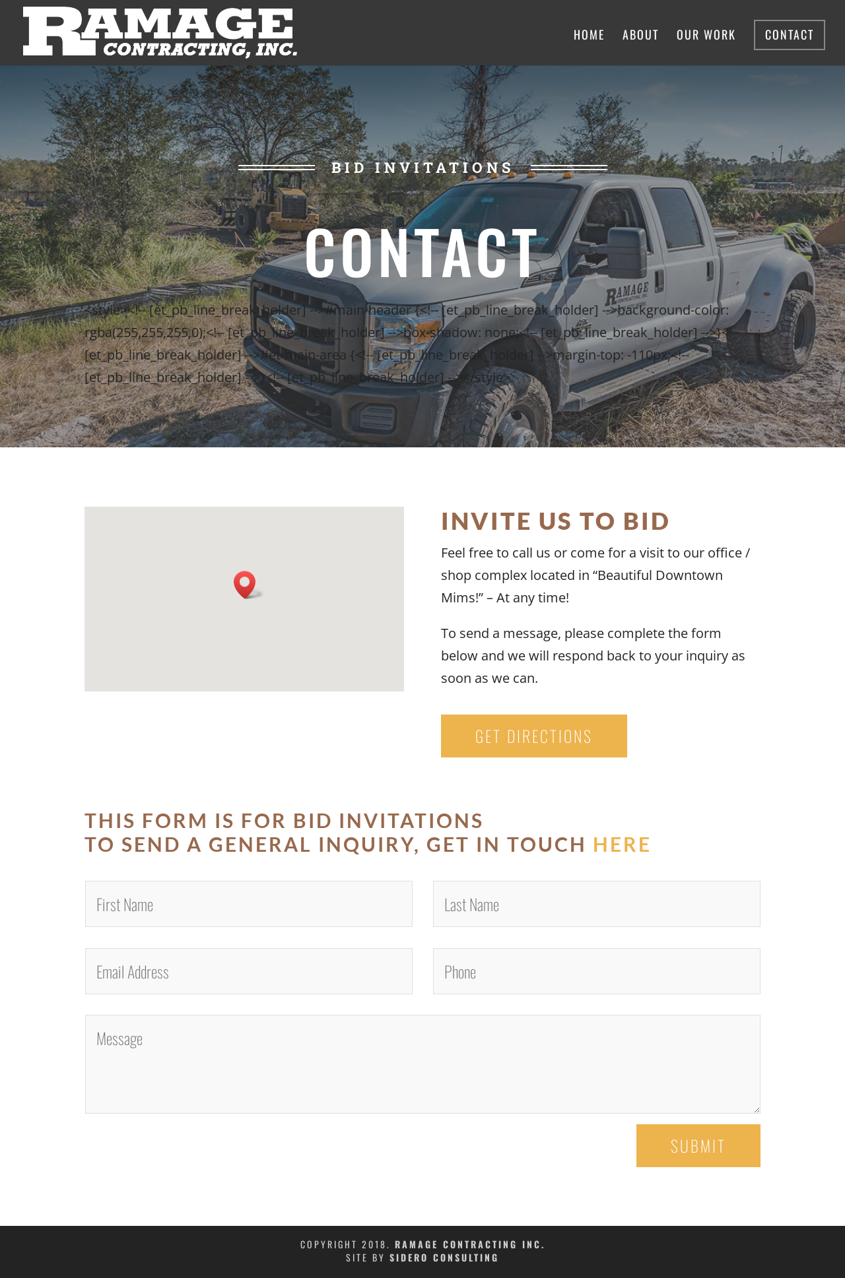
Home (589, 36)
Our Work (706, 36)
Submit (698, 1145)
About (641, 36)
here (622, 844)
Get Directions (534, 736)
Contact (789, 34)
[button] (249, 585)
